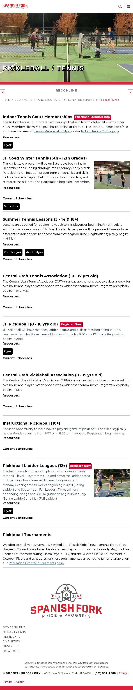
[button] (129, 6)
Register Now (71, 324)
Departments (23, 99)
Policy (123, 673)
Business (11, 646)
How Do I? (11, 651)
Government (14, 627)
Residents (12, 636)
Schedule (11, 206)
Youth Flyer (12, 252)
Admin (20, 681)
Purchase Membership (92, 117)
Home (6, 99)
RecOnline (66, 90)
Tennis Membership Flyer (52, 131)
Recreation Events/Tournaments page (36, 563)
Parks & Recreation (49, 99)
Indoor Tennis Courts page (100, 131)
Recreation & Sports (81, 99)
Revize (7, 681)
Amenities (11, 641)
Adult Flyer (34, 252)
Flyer (8, 145)
